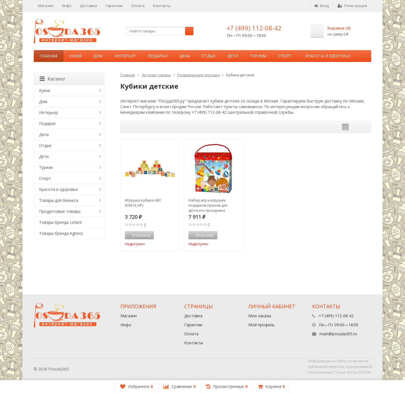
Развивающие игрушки (198, 74)
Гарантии (114, 5)
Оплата (138, 5)
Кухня (75, 56)
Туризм (258, 56)
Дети (232, 56)
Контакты (162, 5)
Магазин (45, 5)
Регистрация (352, 5)
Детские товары (156, 74)
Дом (98, 56)
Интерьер (125, 56)
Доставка (88, 5)
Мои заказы (259, 315)
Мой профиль (261, 324)
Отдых (208, 56)
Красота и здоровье (328, 56)
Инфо (66, 5)
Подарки (157, 56)
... (365, 56)
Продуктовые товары (59, 211)
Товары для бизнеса (58, 200)
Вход (321, 5)
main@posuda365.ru (338, 333)
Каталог (52, 79)
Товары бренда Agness (61, 233)
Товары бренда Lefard (60, 222)
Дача (184, 56)
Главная (48, 56)
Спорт (285, 56)
